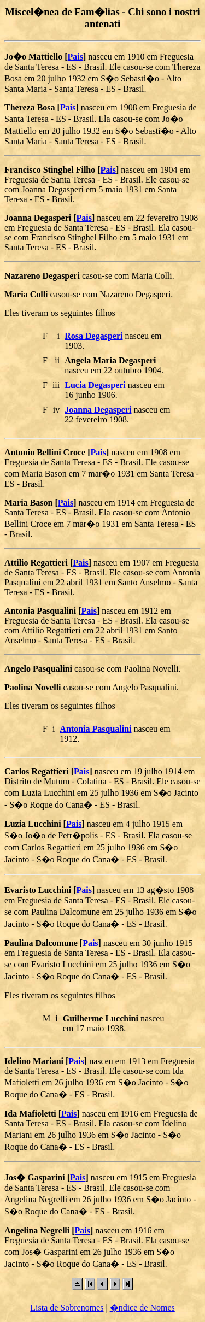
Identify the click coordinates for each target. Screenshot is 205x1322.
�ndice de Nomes (142, 1307)
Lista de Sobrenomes (66, 1307)
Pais (75, 56)
